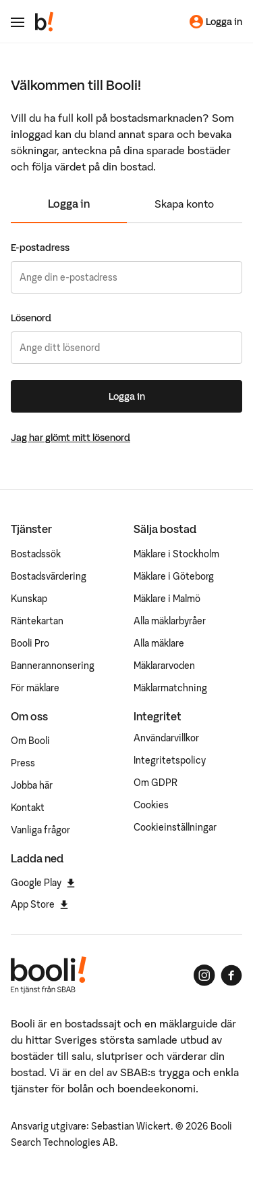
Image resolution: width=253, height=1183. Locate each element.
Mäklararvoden (164, 665)
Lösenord (31, 318)
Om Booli (30, 741)
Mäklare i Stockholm (176, 554)
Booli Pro (30, 643)
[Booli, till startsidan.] (44, 21)
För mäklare (35, 688)
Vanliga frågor (40, 830)
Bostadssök (36, 554)
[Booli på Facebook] (231, 975)
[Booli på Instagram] (204, 975)
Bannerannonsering (52, 665)
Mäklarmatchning (170, 688)
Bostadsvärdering (48, 576)
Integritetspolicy (170, 760)
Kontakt (28, 808)
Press (23, 763)
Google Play (43, 883)
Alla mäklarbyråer (170, 621)
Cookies (151, 805)
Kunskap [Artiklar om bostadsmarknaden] (29, 599)
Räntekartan (37, 621)
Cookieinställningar (175, 827)
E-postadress (40, 247)
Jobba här (32, 785)
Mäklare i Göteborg (174, 576)
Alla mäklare (159, 643)
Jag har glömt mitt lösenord (70, 438)
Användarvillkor (166, 738)
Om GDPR (155, 782)
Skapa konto (184, 203)
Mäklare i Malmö (167, 599)
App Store (39, 904)
